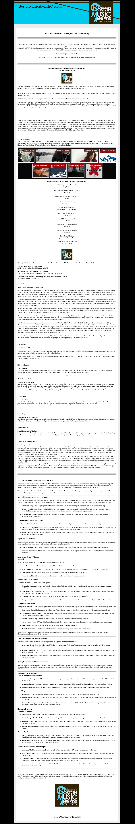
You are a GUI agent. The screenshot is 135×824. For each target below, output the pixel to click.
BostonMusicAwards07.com (40, 6)
